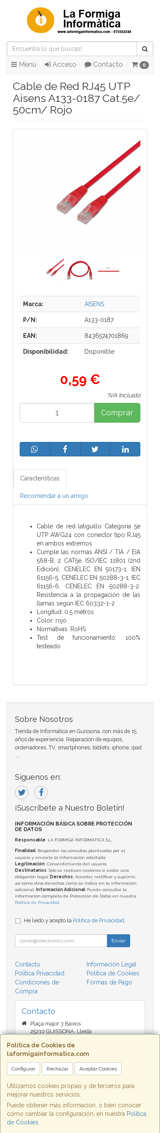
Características (40, 478)
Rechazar (57, 1069)
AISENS (94, 304)
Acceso (60, 64)
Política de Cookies (113, 973)
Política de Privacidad (37, 902)
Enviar (118, 941)
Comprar (117, 412)
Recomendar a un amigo (54, 495)
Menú (23, 64)
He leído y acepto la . (74, 920)
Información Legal (112, 964)
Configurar (23, 1069)
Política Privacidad (39, 973)
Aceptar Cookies (98, 1069)
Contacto (103, 64)
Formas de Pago (109, 982)
